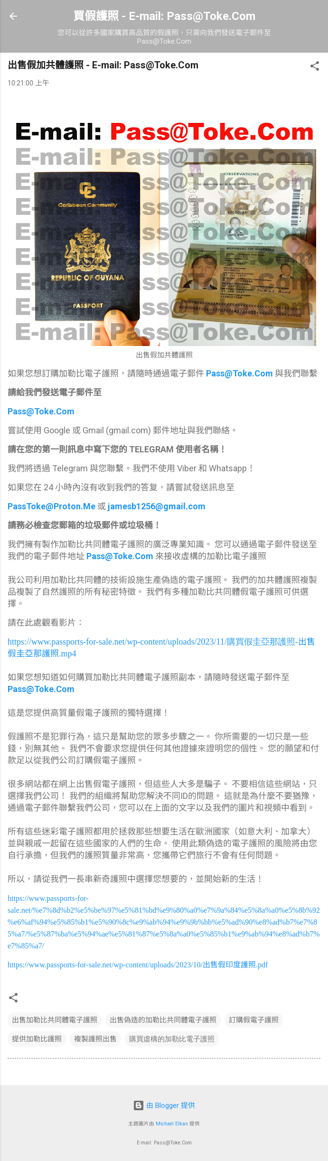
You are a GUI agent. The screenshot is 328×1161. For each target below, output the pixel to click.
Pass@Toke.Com (239, 373)
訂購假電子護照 (254, 1020)
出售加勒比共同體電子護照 (54, 1020)
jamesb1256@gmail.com (157, 506)
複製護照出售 (95, 1039)
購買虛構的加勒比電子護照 (172, 1039)
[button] (314, 67)
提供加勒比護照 (37, 1039)
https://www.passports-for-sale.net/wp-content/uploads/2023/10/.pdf (138, 965)
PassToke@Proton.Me (51, 506)
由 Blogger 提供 (164, 1105)
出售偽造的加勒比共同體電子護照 (163, 1020)
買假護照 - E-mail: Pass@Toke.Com (164, 16)
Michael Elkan (172, 1124)
